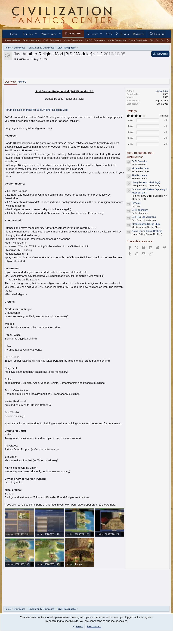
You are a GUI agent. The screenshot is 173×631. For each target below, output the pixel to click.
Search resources (32, 40)
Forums (28, 34)
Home (13, 34)
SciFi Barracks (139, 161)
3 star (130, 132)
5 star (130, 120)
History (22, 81)
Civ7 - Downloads (52, 40)
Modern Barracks (140, 168)
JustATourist (23, 59)
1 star (130, 144)
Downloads (73, 33)
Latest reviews (12, 40)
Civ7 (109, 34)
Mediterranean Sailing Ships (146, 224)
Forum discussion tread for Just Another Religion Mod (36, 109)
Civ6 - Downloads (73, 40)
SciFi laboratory (140, 210)
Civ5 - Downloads (117, 40)
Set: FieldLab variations (144, 217)
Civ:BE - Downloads (95, 40)
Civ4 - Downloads (138, 40)
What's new (49, 34)
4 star (130, 126)
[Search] (157, 34)
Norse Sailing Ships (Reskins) (147, 231)
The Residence (139, 175)
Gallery (92, 34)
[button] (36, 34)
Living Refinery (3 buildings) (146, 182)
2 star (130, 138)
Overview (10, 81)
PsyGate (136, 203)
